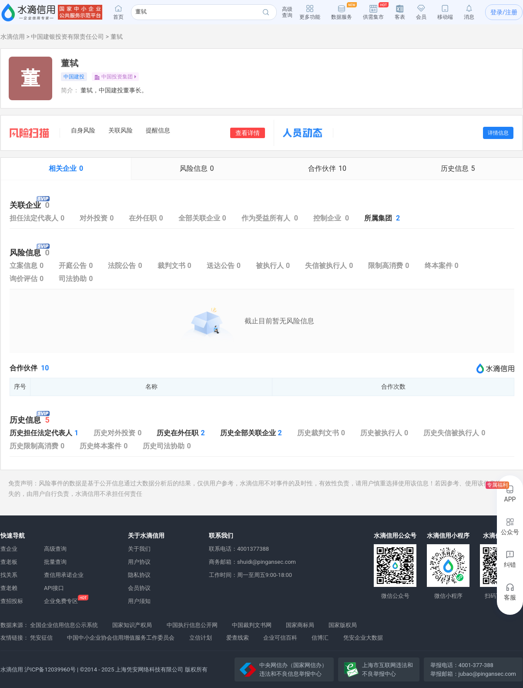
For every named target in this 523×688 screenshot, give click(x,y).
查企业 (8, 549)
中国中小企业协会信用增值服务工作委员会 (120, 637)
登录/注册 (503, 12)
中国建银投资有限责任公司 (67, 36)
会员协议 (139, 588)
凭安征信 (41, 637)
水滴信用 (12, 36)
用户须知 (139, 601)
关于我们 (139, 549)
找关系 (8, 575)
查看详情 (247, 132)
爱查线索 (237, 637)
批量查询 (55, 562)
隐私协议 (139, 575)
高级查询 (55, 549)
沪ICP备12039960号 (50, 669)
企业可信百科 (280, 637)
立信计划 (200, 637)
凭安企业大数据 (363, 637)
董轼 (117, 36)
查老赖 (8, 588)
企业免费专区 (61, 601)
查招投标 (11, 601)
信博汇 (320, 637)
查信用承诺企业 (64, 575)
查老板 (8, 562)
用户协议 (139, 562)
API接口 (54, 588)
